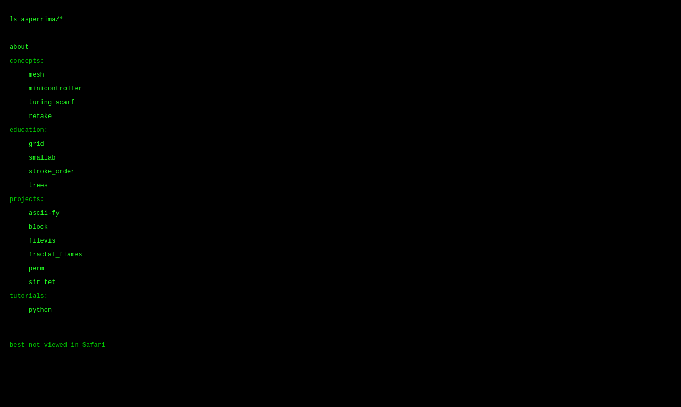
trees (38, 205)
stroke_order (51, 190)
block (38, 251)
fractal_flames (55, 282)
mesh (36, 82)
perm (36, 298)
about (19, 51)
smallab (42, 174)
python (40, 344)
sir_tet (42, 313)
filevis (42, 267)
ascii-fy (44, 236)
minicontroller (55, 97)
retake (40, 128)
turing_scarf (51, 113)
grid (36, 159)
